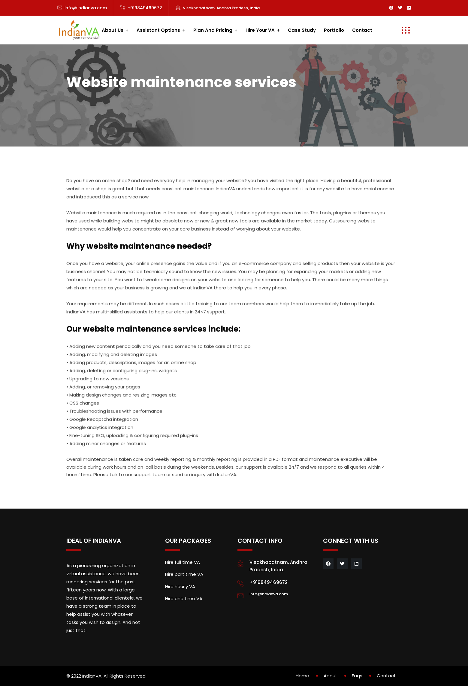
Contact (362, 30)
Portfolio (334, 30)
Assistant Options (158, 30)
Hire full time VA (182, 562)
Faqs (357, 675)
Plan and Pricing (212, 30)
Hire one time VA (183, 598)
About (330, 675)
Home (302, 675)
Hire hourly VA (180, 586)
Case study (302, 30)
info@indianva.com (86, 8)
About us (112, 30)
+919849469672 (145, 8)
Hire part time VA (184, 574)
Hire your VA (260, 30)
